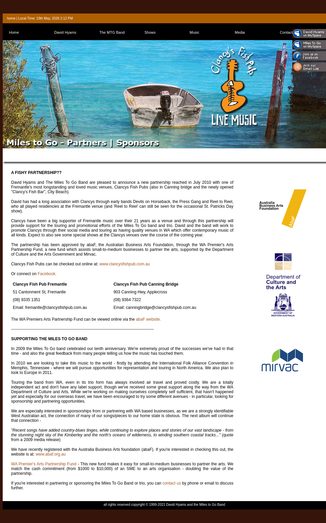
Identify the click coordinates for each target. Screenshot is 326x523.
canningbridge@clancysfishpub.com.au (161, 307)
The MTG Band (112, 32)
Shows (150, 32)
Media (240, 32)
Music (194, 32)
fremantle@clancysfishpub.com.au (56, 307)
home (11, 18)
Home (14, 32)
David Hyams (65, 32)
